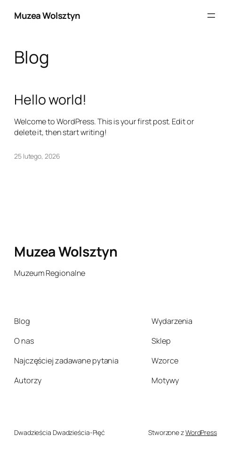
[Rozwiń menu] (211, 15)
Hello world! (50, 99)
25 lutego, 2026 (37, 156)
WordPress (201, 432)
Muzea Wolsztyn (47, 15)
